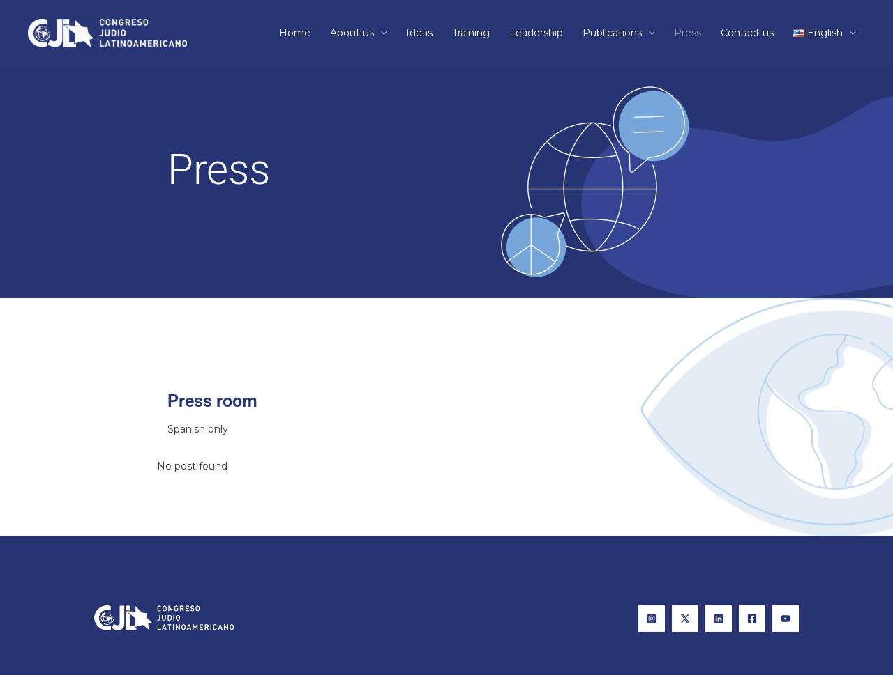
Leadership (536, 32)
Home (294, 32)
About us (352, 32)
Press (687, 32)
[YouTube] (785, 618)
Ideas (419, 32)
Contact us (747, 32)
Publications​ (612, 32)
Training (471, 32)
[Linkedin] (718, 618)
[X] (685, 618)
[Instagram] (651, 618)
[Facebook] (752, 618)
